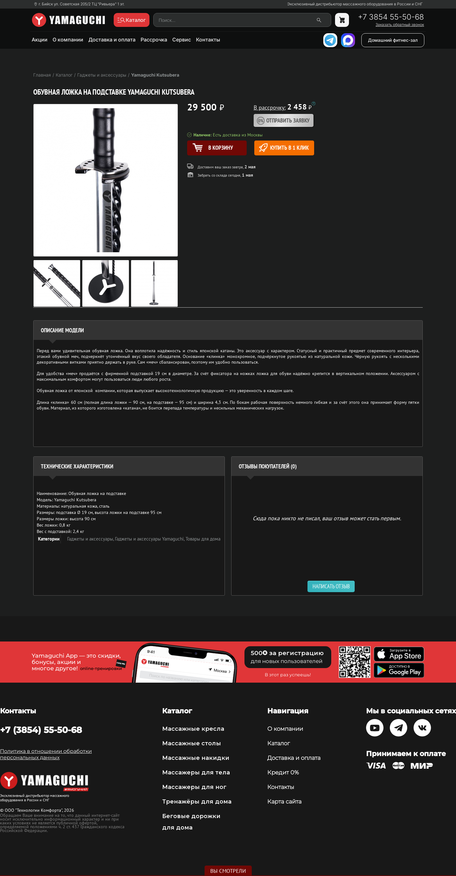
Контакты (208, 39)
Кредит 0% (283, 772)
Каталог (278, 743)
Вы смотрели (228, 870)
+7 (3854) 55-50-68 (41, 729)
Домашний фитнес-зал (393, 40)
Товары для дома (203, 539)
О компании (68, 39)
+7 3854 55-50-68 (391, 17)
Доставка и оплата (112, 39)
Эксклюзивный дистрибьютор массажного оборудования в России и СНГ (355, 4)
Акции (40, 39)
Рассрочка (154, 39)
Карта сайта (284, 801)
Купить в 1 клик (284, 147)
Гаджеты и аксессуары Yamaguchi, (150, 539)
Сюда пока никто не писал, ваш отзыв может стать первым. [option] (327, 518)
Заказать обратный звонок (400, 24)
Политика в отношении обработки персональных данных (46, 754)
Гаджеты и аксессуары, (91, 539)
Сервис (181, 39)
